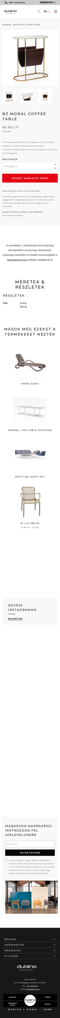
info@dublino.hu (33, 989)
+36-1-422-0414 (32, 986)
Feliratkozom (30, 852)
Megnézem (15, 618)
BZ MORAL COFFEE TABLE (27, 24)
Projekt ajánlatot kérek (30, 178)
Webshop (47, 2)
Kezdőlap (6, 24)
